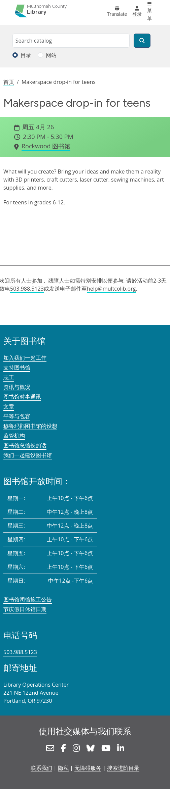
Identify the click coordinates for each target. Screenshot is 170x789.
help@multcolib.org (111, 288)
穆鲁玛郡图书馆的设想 (30, 426)
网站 (51, 55)
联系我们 (41, 768)
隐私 (63, 768)
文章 (8, 406)
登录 (137, 14)
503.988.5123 (27, 288)
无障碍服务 (87, 768)
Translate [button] (117, 14)
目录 (26, 55)
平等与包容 (16, 416)
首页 (8, 82)
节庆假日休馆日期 (24, 609)
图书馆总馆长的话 (24, 445)
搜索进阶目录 (123, 768)
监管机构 (14, 435)
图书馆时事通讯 (22, 396)
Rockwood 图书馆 (46, 146)
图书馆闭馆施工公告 (27, 599)
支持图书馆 (16, 367)
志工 (8, 377)
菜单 (149, 14)
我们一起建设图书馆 (27, 455)
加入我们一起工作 (24, 357)
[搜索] (142, 41)
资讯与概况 (16, 387)
